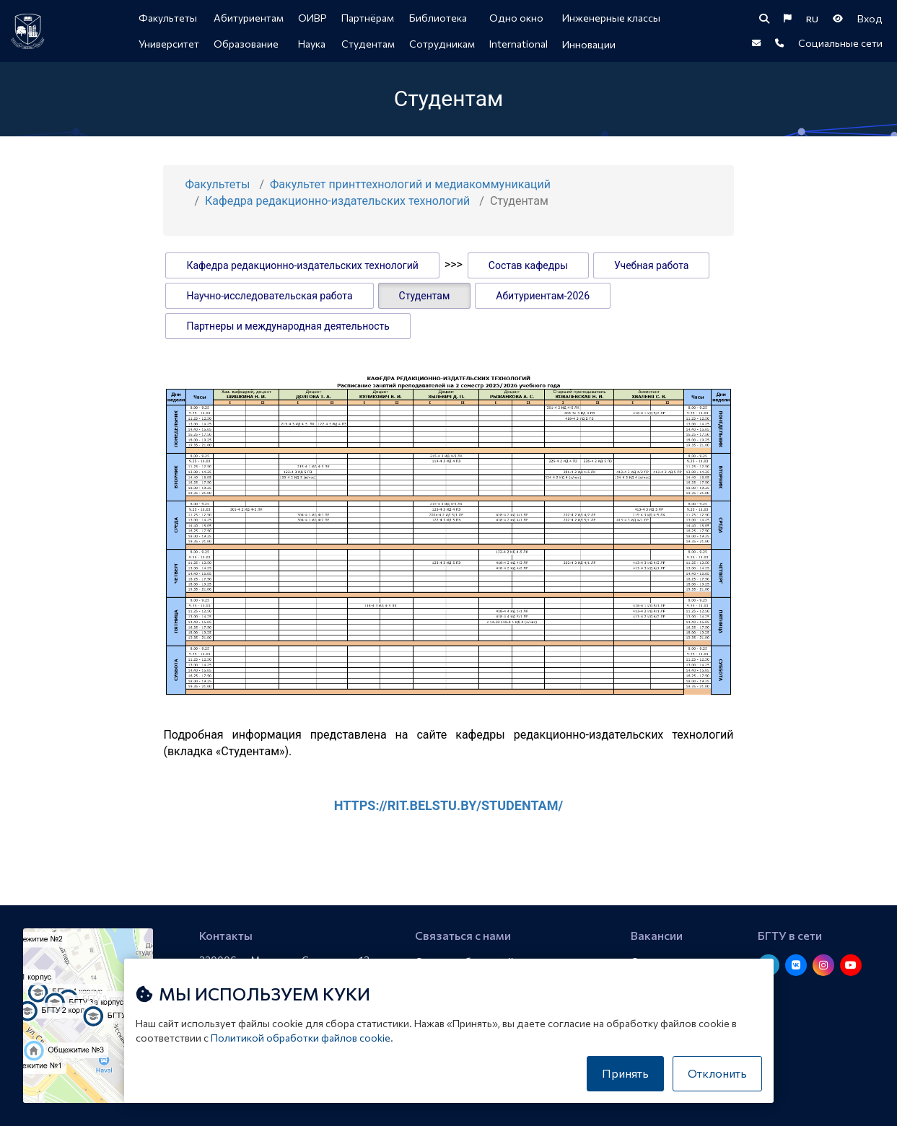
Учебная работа (651, 265)
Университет (169, 44)
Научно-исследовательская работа (269, 296)
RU (812, 19)
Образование (246, 44)
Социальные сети (840, 43)
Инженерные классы (611, 18)
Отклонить (717, 1073)
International (518, 44)
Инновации (589, 44)
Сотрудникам (442, 44)
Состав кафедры (528, 265)
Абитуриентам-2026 (543, 296)
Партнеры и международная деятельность (287, 326)
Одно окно (516, 18)
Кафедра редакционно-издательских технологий (337, 201)
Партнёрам (367, 18)
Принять (625, 1073)
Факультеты (168, 18)
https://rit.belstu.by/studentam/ (448, 805)
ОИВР (312, 18)
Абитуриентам (249, 18)
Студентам (368, 44)
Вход (870, 18)
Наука (311, 44)
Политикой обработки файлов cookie (300, 1038)
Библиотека (438, 18)
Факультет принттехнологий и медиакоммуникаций (410, 184)
